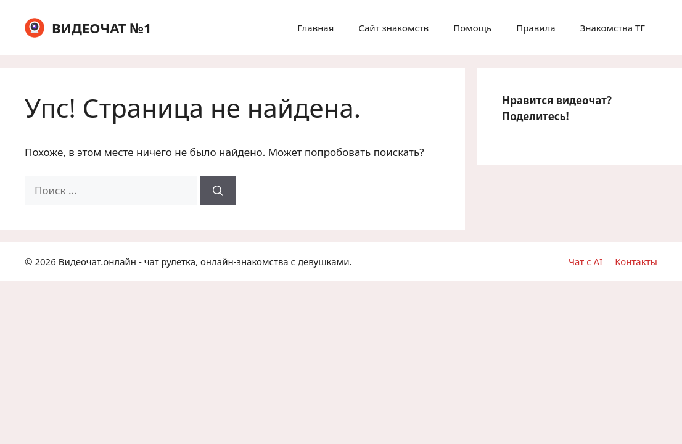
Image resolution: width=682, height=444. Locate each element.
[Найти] (218, 190)
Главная (315, 28)
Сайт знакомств (393, 28)
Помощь (472, 28)
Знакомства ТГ (612, 28)
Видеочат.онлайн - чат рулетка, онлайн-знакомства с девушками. (205, 261)
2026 (45, 261)
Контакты (636, 261)
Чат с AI (585, 261)
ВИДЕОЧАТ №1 (102, 27)
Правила (535, 28)
